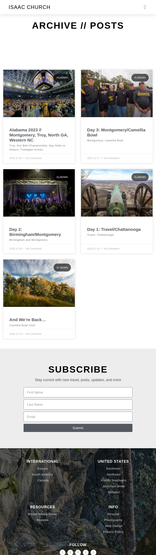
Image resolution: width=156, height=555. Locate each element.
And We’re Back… (27, 319)
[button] (145, 7)
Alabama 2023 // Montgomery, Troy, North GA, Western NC (38, 135)
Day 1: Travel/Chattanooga (114, 229)
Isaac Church (30, 7)
